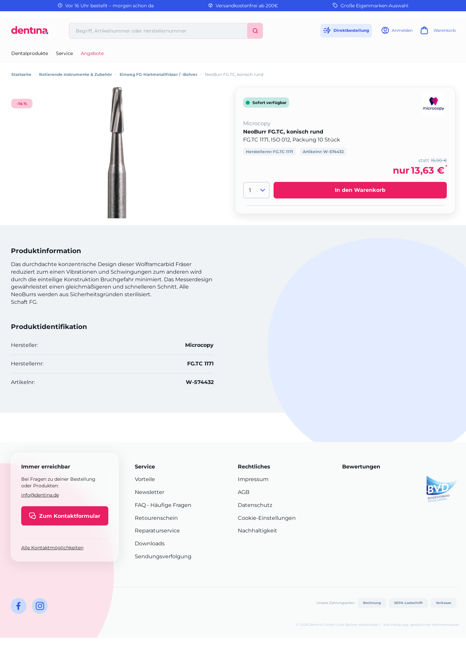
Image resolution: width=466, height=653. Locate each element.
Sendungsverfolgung (163, 556)
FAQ (140, 505)
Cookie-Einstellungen (267, 518)
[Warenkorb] (437, 32)
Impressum (253, 479)
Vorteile (145, 479)
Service (64, 53)
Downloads (150, 543)
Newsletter (149, 492)
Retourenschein (156, 518)
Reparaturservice (157, 530)
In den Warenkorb (360, 190)
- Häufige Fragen (168, 505)
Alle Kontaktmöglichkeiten (52, 548)
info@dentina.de (40, 495)
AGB (243, 492)
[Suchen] (255, 31)
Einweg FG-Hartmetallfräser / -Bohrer (158, 74)
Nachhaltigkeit (257, 530)
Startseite (21, 74)
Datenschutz (255, 505)
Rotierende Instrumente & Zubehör (75, 74)
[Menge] (256, 190)
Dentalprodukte (29, 53)
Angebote (92, 53)
